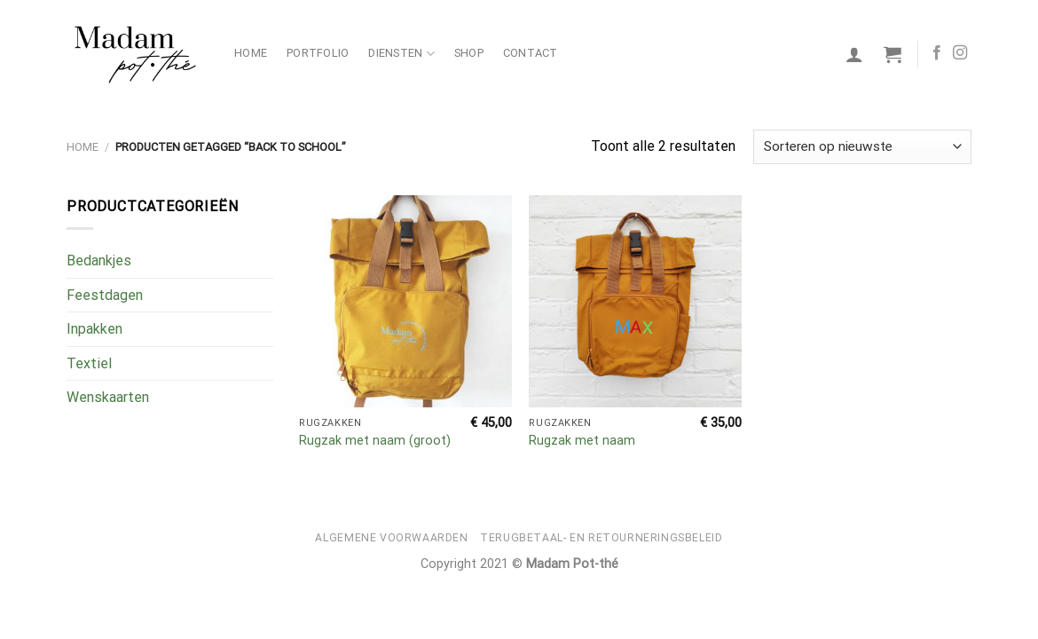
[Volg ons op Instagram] (960, 53)
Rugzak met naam (582, 440)
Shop (469, 52)
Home (250, 52)
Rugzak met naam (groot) (375, 440)
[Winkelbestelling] (862, 147)
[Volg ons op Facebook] (937, 53)
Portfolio (318, 52)
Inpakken (94, 328)
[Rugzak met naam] (635, 301)
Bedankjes (99, 260)
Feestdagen (105, 295)
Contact (530, 52)
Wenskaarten (108, 397)
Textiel (89, 363)
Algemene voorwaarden (391, 538)
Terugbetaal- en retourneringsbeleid (601, 538)
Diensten (401, 53)
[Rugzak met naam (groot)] (405, 301)
